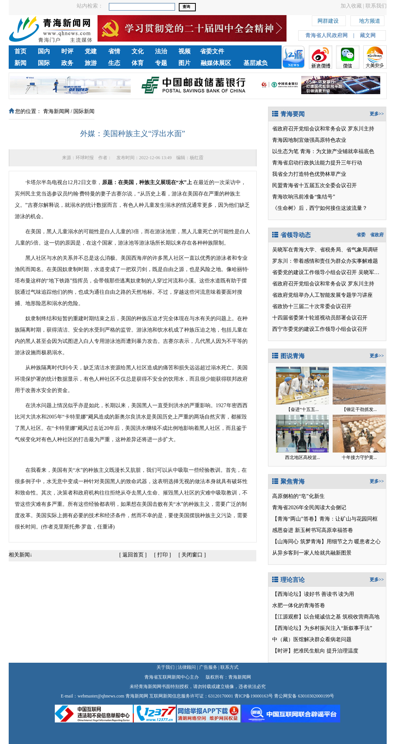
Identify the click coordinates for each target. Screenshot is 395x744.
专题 (161, 63)
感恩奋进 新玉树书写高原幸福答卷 (312, 530)
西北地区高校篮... (302, 457)
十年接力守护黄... (359, 457)
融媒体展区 (216, 63)
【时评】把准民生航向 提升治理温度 (315, 651)
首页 (20, 51)
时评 (67, 51)
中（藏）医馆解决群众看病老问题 (312, 639)
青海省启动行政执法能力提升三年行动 (317, 163)
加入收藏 (351, 6)
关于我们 (165, 667)
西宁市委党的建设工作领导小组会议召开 (319, 329)
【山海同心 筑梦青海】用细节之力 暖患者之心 (326, 541)
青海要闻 (288, 114)
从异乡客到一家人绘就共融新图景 (312, 553)
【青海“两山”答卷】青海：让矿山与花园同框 (324, 519)
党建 (91, 51)
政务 (67, 63)
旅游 (91, 63)
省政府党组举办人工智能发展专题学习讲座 (322, 295)
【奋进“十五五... (302, 409)
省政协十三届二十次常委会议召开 (312, 306)
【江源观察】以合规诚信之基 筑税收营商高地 (326, 617)
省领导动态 (291, 235)
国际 (44, 63)
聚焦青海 (288, 481)
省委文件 (212, 51)
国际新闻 (83, 111)
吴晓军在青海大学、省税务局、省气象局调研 (325, 250)
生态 (114, 63)
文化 (138, 51)
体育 (138, 63)
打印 (162, 555)
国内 (44, 51)
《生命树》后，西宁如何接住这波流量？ (319, 208)
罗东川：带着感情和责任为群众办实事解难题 (325, 261)
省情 (114, 51)
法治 (161, 51)
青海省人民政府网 (326, 35)
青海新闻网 (56, 111)
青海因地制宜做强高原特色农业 (309, 140)
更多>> (377, 113)
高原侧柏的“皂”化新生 (298, 496)
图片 (184, 63)
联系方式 (229, 667)
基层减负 (255, 63)
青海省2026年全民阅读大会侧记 (309, 507)
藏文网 (368, 35)
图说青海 (288, 356)
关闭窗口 (192, 555)
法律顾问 (187, 667)
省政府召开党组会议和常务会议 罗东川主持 (323, 129)
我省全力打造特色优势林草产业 (309, 174)
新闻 (20, 63)
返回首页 (133, 555)
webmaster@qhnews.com (100, 696)
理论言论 (288, 580)
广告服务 (208, 667)
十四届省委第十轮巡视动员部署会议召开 (319, 318)
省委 (361, 234)
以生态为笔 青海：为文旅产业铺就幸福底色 (323, 151)
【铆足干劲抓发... (359, 409)
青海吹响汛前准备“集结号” (303, 197)
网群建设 (328, 20)
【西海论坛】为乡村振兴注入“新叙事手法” (322, 628)
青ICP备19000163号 (253, 696)
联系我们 (376, 6)
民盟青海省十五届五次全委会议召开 (314, 185)
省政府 (377, 234)
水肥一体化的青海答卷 (298, 605)
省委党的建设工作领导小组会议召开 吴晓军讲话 (328, 272)
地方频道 (369, 20)
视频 (184, 51)
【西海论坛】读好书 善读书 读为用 (313, 594)
